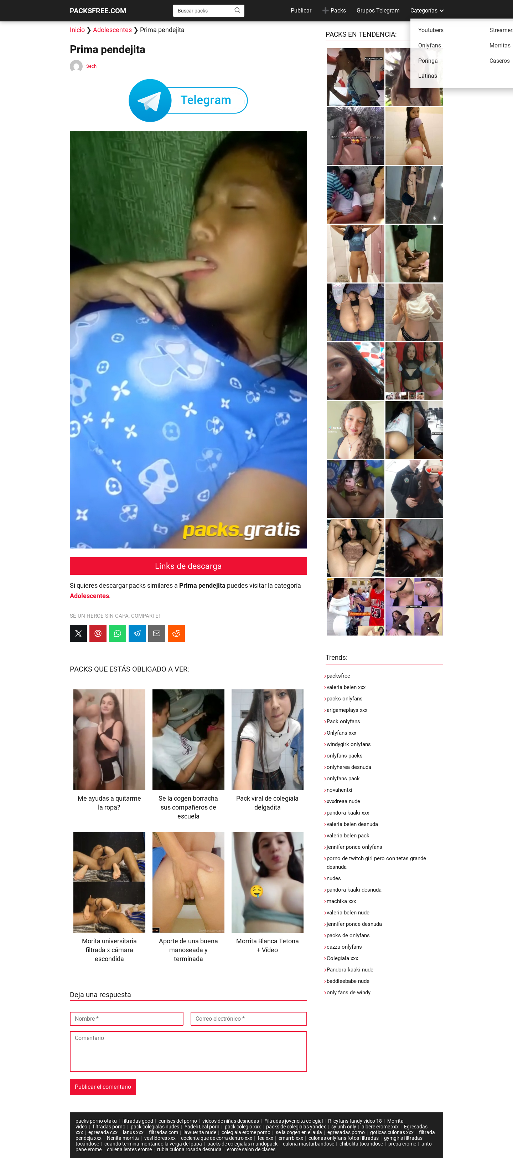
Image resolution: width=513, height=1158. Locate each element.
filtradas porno (109, 1126)
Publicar (301, 10)
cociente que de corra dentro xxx (216, 1138)
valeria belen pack (348, 835)
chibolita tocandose (361, 1144)
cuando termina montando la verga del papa (153, 1144)
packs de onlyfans (348, 935)
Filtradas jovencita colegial (293, 1121)
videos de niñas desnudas (230, 1121)
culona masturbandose (308, 1144)
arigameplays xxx (347, 710)
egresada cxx (103, 1132)
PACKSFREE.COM (98, 10)
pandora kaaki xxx (348, 813)
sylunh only (343, 1126)
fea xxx (265, 1138)
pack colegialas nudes (155, 1126)
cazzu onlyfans (344, 947)
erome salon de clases (251, 1149)
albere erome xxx (380, 1126)
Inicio (77, 30)
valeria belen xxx (346, 687)
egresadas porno (346, 1132)
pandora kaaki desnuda (354, 890)
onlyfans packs (345, 756)
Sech (91, 66)
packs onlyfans (345, 698)
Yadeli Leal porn (202, 1126)
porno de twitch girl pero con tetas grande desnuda (376, 862)
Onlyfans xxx (341, 733)
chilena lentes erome (129, 1149)
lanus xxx (133, 1132)
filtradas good (137, 1121)
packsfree (338, 676)
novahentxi (339, 790)
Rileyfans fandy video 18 (355, 1121)
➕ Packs (334, 10)
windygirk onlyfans (349, 744)
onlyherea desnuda (349, 767)
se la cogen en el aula (299, 1132)
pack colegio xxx (243, 1126)
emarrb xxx (291, 1138)
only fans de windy (348, 992)
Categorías (423, 10)
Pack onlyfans (343, 721)
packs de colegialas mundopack (242, 1144)
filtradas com (163, 1132)
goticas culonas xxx (392, 1132)
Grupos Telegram (378, 10)
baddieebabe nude (348, 981)
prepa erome (402, 1144)
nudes (334, 878)
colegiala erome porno (246, 1132)
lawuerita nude (199, 1132)
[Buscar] (237, 10)
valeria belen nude (348, 912)
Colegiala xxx (342, 958)
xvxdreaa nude (343, 801)
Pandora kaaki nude (350, 969)
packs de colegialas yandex (296, 1126)
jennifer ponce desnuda (354, 924)
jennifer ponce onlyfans (354, 847)
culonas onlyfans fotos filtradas (344, 1138)
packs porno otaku (96, 1121)
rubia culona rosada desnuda (189, 1149)
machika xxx (341, 901)
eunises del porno (178, 1121)
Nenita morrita (123, 1138)
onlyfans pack (343, 778)
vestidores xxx (160, 1138)
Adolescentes (112, 30)
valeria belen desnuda (352, 824)
